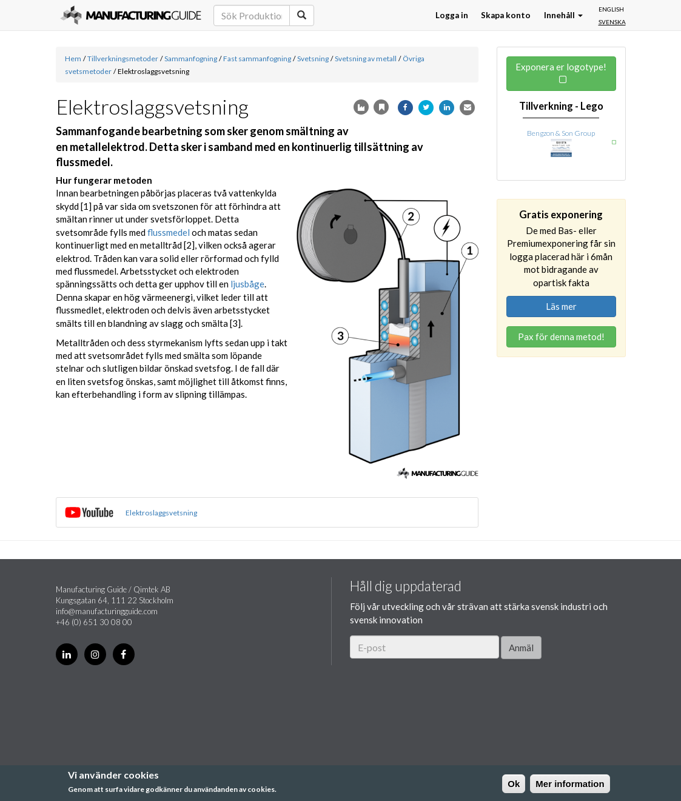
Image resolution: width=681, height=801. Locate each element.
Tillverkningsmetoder (122, 58)
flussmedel (168, 232)
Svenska (612, 21)
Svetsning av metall (366, 58)
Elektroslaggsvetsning (161, 512)
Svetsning (313, 58)
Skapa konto (506, 15)
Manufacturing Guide (130, 15)
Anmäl (521, 647)
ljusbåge (247, 283)
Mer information (569, 784)
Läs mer (561, 306)
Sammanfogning (190, 58)
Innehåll (563, 15)
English (611, 9)
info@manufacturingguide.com (107, 611)
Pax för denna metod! (561, 336)
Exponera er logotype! (560, 66)
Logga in (451, 15)
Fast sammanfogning (257, 58)
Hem (73, 58)
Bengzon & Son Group (561, 133)
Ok (514, 784)
